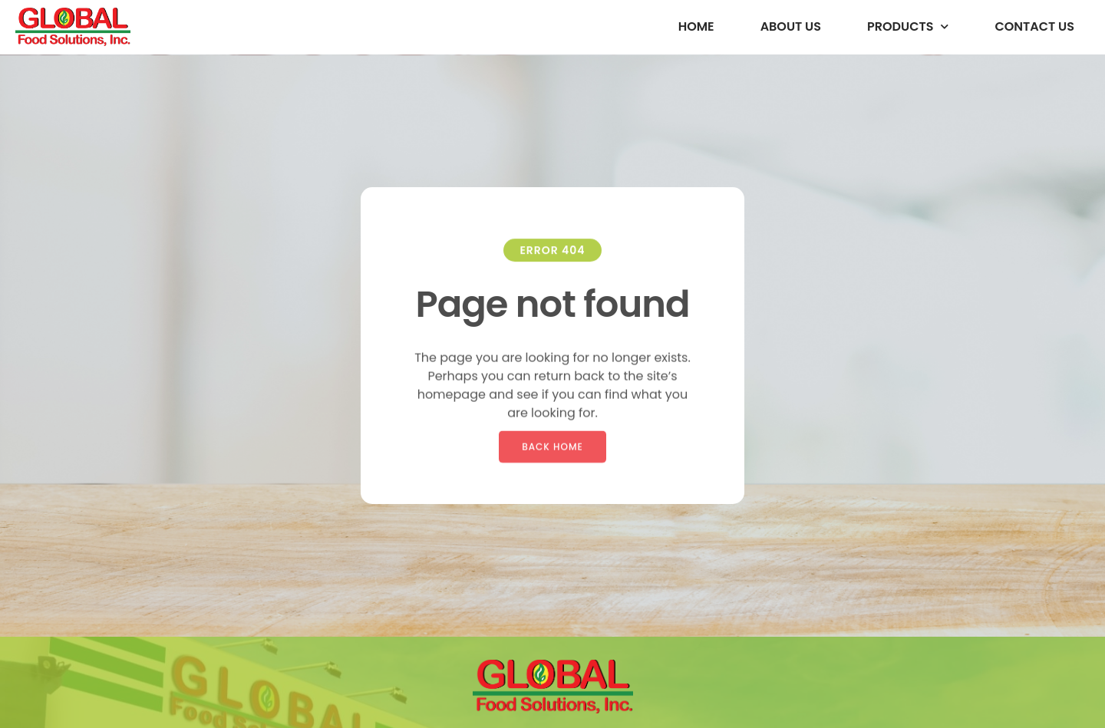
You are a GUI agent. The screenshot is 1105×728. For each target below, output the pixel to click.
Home (696, 26)
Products (907, 26)
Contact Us (1034, 26)
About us (790, 26)
